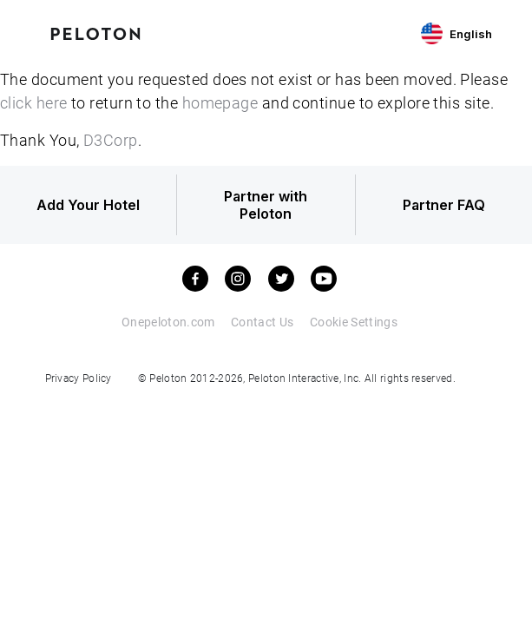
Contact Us (262, 321)
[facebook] (195, 279)
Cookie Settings (353, 321)
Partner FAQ (444, 205)
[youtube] (324, 279)
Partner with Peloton (265, 205)
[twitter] (281, 279)
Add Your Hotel (88, 205)
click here (34, 102)
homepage (220, 102)
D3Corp (110, 139)
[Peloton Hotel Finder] (95, 32)
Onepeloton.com (168, 321)
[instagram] (238, 279)
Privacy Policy (78, 378)
